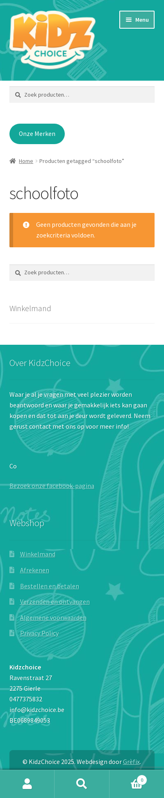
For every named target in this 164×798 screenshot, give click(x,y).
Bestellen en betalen (49, 586)
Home (26, 161)
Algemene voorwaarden (53, 617)
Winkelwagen (128, 778)
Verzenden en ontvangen (55, 601)
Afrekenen (34, 570)
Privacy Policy (39, 633)
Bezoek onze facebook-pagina (51, 486)
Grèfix (131, 761)
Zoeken (82, 784)
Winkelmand (37, 554)
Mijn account (27, 784)
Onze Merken (37, 134)
